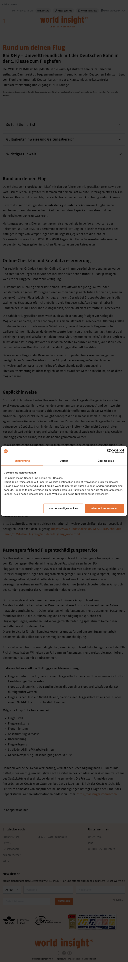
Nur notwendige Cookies (63, 508)
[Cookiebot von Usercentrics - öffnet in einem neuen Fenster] (109, 451)
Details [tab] (64, 460)
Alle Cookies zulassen (104, 508)
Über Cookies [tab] (106, 460)
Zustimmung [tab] (22, 460)
